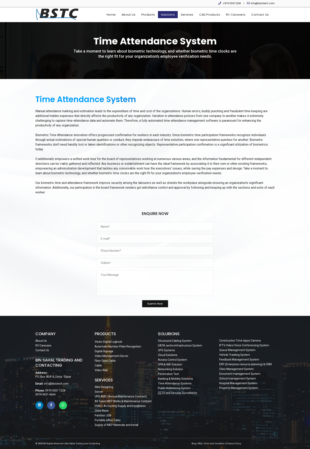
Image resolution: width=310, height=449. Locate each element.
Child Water (102, 410)
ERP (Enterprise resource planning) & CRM (245, 364)
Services (187, 14)
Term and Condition (214, 443)
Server (99, 391)
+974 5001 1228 (232, 3)
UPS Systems (166, 350)
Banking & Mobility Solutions (175, 378)
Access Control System (172, 359)
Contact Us (260, 14)
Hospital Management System (238, 383)
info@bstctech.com (263, 3)
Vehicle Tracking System (234, 354)
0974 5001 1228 (55, 390)
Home (111, 14)
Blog (194, 443)
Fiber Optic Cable (105, 360)
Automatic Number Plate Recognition (118, 346)
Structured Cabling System (175, 340)
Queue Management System (237, 350)
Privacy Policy (233, 443)
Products (148, 14)
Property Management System (238, 388)
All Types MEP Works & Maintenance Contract (123, 401)
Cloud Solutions (167, 355)
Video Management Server (111, 356)
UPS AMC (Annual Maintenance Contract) (121, 396)
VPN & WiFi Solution (170, 364)
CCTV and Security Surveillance (177, 392)
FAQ (200, 443)
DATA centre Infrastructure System (180, 345)
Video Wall (101, 370)
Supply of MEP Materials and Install (116, 424)
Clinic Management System (236, 369)
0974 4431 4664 (45, 394)
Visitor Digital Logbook (108, 341)
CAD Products (209, 14)
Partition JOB (103, 415)
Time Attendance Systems (175, 383)
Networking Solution (170, 369)
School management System (237, 378)
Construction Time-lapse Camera (240, 340)
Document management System (239, 373)
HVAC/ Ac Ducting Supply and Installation (120, 406)
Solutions (168, 14)
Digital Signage (104, 351)
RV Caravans (235, 14)
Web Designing (104, 387)
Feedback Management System (239, 359)
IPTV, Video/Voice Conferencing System (244, 345)
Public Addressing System (174, 388)
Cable (98, 365)
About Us (128, 14)
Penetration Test (168, 374)
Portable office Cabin (108, 420)
